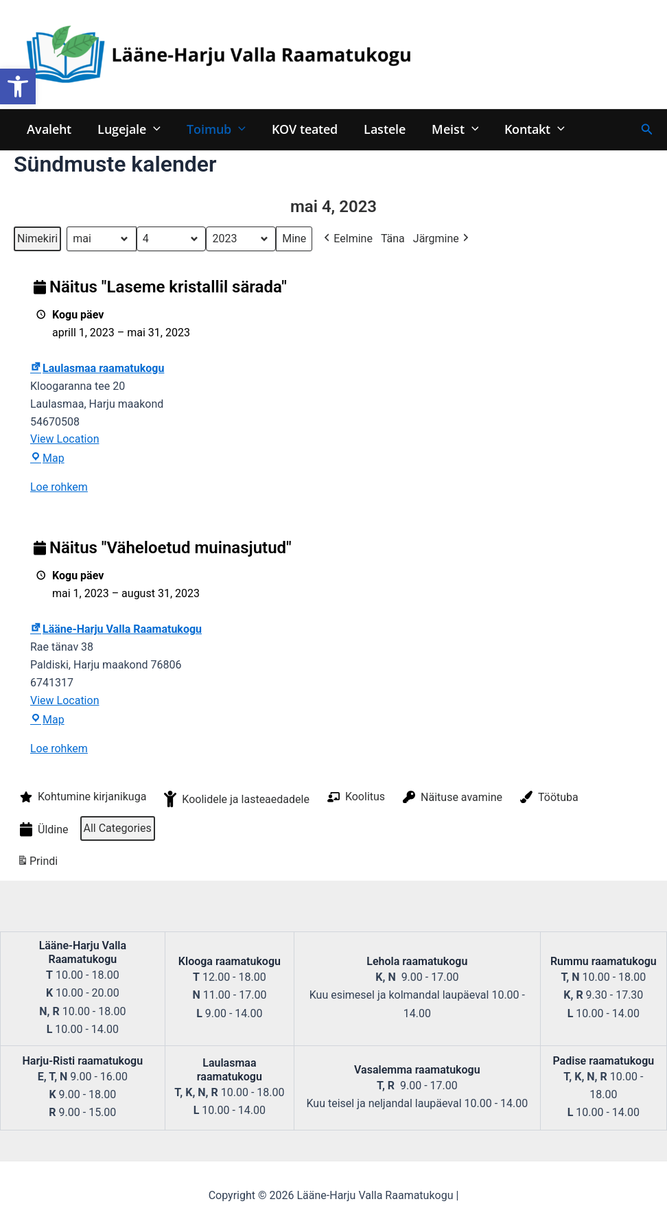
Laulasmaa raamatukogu (97, 368)
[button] (18, 86)
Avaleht (48, 128)
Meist (447, 128)
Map (47, 458)
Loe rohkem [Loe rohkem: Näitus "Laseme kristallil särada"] (59, 487)
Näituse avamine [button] (451, 798)
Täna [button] (393, 238)
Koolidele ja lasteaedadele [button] (235, 800)
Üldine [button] (43, 830)
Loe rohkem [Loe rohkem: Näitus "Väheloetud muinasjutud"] (59, 748)
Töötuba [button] (547, 798)
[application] (151, 128)
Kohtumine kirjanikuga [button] (81, 797)
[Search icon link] (647, 129)
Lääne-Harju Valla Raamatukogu (116, 629)
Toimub (212, 128)
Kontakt (525, 128)
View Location (64, 439)
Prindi (37, 863)
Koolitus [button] (355, 797)
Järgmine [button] (442, 238)
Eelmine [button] (347, 238)
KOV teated (300, 128)
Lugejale (127, 128)
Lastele (378, 128)
